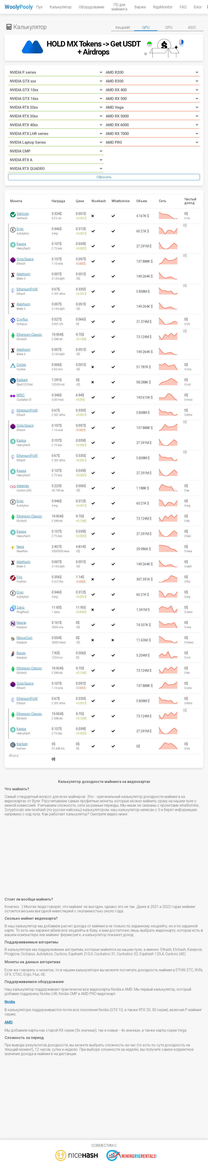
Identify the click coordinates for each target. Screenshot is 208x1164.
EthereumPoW (27, 289)
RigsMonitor (162, 7)
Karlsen (22, 744)
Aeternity (23, 486)
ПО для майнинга (119, 7)
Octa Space (25, 259)
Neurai (21, 622)
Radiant (22, 380)
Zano (20, 607)
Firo (19, 577)
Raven (21, 653)
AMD (9, 1022)
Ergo (20, 229)
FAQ (183, 7)
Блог (198, 7)
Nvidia (10, 1002)
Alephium (23, 274)
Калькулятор (60, 7)
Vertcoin (23, 214)
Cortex (21, 365)
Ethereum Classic (29, 334)
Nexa (20, 546)
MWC (20, 395)
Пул (39, 7)
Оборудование (91, 7)
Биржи (140, 7)
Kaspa (21, 244)
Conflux (22, 319)
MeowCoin (24, 638)
